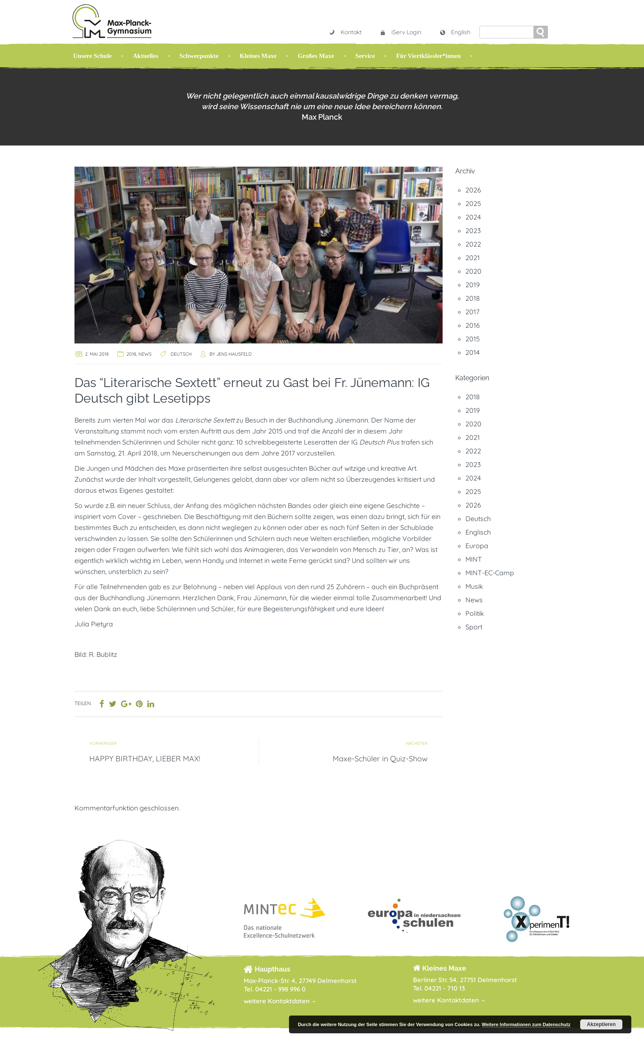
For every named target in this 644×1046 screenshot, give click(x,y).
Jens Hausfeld (234, 354)
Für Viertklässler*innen (428, 55)
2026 (473, 190)
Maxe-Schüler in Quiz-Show (380, 758)
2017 (472, 311)
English (455, 32)
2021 (472, 257)
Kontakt (345, 32)
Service (365, 55)
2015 (472, 339)
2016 (472, 325)
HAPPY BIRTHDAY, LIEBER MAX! (144, 758)
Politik (474, 613)
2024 (473, 217)
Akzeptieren (601, 1024)
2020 (473, 271)
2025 (473, 203)
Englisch (478, 532)
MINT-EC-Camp (489, 572)
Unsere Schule (92, 55)
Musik (474, 586)
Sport (473, 627)
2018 (131, 354)
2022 (473, 244)
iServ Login (400, 32)
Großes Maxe (316, 55)
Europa (476, 545)
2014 (472, 352)
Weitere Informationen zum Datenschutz (526, 1024)
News (144, 354)
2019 (472, 284)
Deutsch (181, 354)
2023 (473, 230)
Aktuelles (145, 55)
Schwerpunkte (199, 55)
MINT (473, 559)
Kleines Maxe (258, 55)
